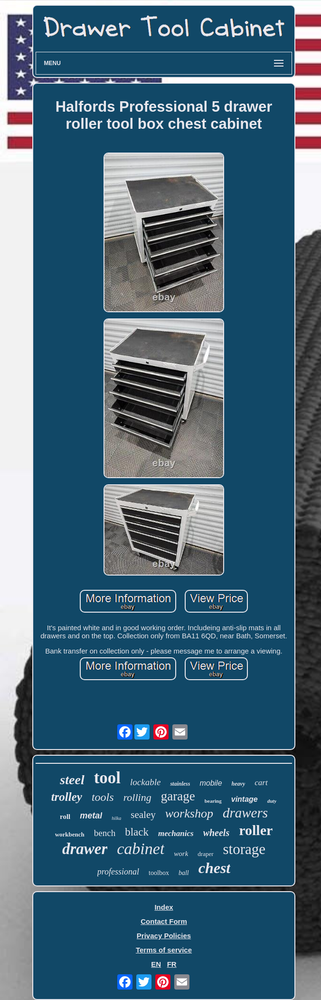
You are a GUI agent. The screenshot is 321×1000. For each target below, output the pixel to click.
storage (244, 849)
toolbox (159, 872)
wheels (216, 832)
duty (272, 801)
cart (261, 782)
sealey (143, 814)
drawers (245, 812)
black (137, 832)
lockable (145, 782)
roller (256, 830)
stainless (180, 783)
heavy (238, 783)
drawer (84, 848)
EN (156, 964)
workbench (70, 834)
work (181, 853)
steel (72, 779)
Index (163, 907)
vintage (244, 799)
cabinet (140, 848)
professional (118, 871)
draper (205, 853)
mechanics (176, 833)
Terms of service (164, 950)
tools (103, 797)
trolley (66, 796)
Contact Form (164, 921)
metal (91, 815)
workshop (189, 813)
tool (107, 778)
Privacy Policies (164, 936)
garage (178, 796)
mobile (210, 783)
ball (184, 872)
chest (214, 867)
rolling (137, 797)
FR (172, 964)
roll (65, 816)
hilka (116, 818)
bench (104, 833)
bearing (213, 801)
